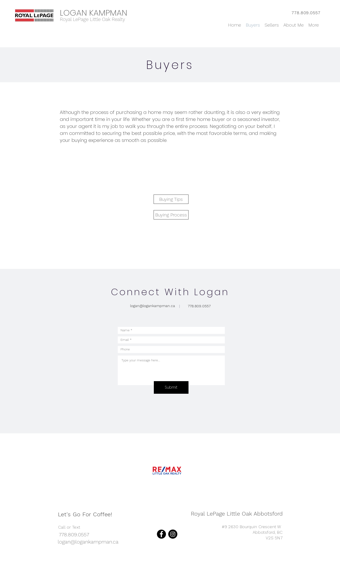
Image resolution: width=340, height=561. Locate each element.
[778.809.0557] (199, 306)
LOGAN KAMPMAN (93, 12)
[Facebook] (161, 534)
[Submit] (171, 387)
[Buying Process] (171, 214)
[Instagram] (172, 534)
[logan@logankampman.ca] (153, 306)
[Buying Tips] (171, 199)
